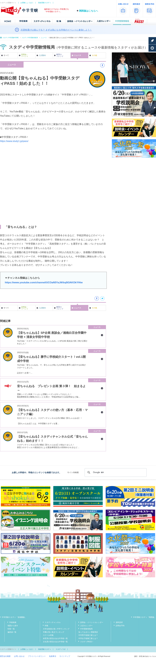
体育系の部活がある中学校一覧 (55, 638)
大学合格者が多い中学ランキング (56, 629)
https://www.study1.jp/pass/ (14, 141)
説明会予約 (120, 626)
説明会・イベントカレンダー (91, 622)
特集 (46, 626)
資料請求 (119, 622)
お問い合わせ (19, 656)
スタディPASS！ (87, 642)
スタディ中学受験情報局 (30, 37)
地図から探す (13, 626)
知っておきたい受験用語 (88, 632)
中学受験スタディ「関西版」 (144, 617)
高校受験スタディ (44, 3)
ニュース (44, 37)
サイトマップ (64, 656)
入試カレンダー (86, 626)
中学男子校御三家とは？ (88, 635)
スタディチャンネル (53, 622)
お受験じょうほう (26, 3)
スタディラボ (60, 649)
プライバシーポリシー (37, 656)
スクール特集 (48, 635)
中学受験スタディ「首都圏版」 (14, 617)
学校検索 (12, 622)
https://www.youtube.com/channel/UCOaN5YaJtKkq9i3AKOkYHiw (44, 282)
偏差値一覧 (12, 632)
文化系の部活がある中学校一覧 (55, 642)
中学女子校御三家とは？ (88, 638)
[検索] (115, 472)
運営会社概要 (5, 656)
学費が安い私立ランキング (53, 632)
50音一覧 (11, 629)
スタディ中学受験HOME (11, 37)
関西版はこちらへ (88, 11)
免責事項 (52, 656)
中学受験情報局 (86, 629)
